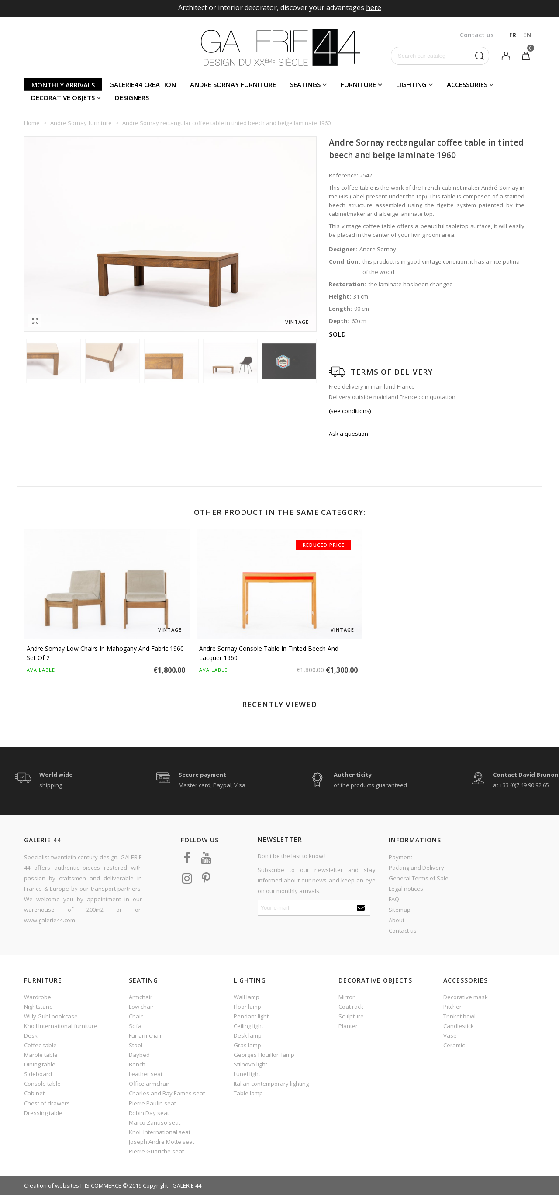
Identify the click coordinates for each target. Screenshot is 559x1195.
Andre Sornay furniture (233, 84)
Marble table (41, 1055)
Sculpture (351, 1016)
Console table (42, 1083)
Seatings (305, 84)
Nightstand (38, 1007)
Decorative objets (63, 97)
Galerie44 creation (142, 84)
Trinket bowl (459, 1016)
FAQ (394, 899)
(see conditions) (350, 411)
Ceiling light (248, 1026)
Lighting (411, 84)
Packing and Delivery (416, 868)
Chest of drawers (47, 1103)
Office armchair (149, 1083)
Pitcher (452, 1007)
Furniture (358, 84)
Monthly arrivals (63, 84)
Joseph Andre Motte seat (161, 1142)
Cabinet (34, 1093)
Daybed (139, 1055)
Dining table (39, 1064)
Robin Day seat (149, 1113)
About (396, 920)
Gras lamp (247, 1045)
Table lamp (248, 1093)
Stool (135, 1045)
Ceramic (454, 1045)
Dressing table (43, 1113)
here (373, 7)
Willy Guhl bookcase (51, 1016)
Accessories (467, 84)
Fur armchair (145, 1035)
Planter (348, 1026)
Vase (450, 1035)
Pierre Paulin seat (152, 1103)
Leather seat (145, 1074)
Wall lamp (246, 997)
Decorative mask (465, 997)
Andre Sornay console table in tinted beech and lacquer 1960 (268, 653)
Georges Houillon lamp (264, 1055)
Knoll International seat (159, 1132)
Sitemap (400, 910)
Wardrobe (37, 997)
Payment (400, 857)
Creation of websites (51, 1185)
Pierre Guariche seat (156, 1151)
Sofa (135, 1026)
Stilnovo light (250, 1064)
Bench (137, 1064)
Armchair (140, 997)
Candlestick (458, 1026)
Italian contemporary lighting (271, 1083)
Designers (132, 97)
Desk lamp (248, 1035)
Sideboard (38, 1074)
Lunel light (247, 1074)
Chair (136, 1016)
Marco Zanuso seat (154, 1122)
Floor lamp (247, 1007)
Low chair (141, 1007)
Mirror (346, 997)
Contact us (403, 930)
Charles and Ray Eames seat (167, 1093)
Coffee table (40, 1045)
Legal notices (406, 889)
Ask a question (348, 434)
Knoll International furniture (60, 1026)
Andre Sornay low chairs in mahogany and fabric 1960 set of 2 (105, 653)
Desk (31, 1035)
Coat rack (350, 1007)
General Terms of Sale (419, 878)
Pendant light (251, 1016)
